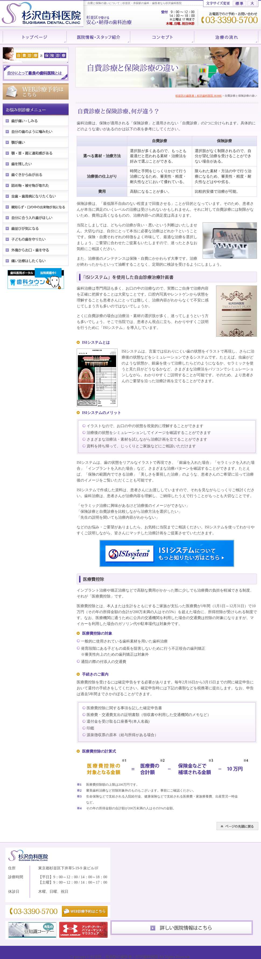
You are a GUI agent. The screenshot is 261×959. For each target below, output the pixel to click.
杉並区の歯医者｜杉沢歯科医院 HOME (198, 95)
